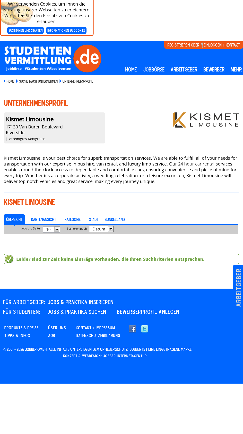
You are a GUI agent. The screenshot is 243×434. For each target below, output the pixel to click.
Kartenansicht (43, 219)
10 (48, 229)
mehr (236, 69)
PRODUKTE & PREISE (21, 327)
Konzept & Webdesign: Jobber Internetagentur (105, 355)
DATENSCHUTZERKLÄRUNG (98, 335)
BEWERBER (214, 69)
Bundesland (115, 219)
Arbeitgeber (238, 288)
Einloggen (213, 44)
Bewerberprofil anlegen (148, 311)
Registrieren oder (183, 44)
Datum (99, 229)
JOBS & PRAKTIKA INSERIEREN (80, 302)
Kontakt (233, 44)
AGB (51, 335)
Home (131, 69)
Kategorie (72, 219)
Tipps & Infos (17, 335)
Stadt (94, 219)
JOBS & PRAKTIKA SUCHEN (76, 311)
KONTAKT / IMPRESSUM (95, 327)
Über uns (57, 327)
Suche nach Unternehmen (38, 81)
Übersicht (14, 219)
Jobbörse (154, 69)
